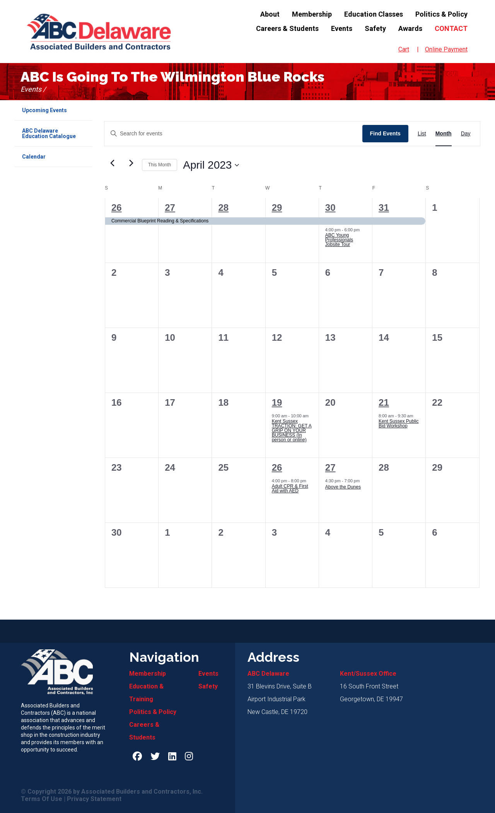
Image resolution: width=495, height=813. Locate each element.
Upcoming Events (44, 110)
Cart (403, 49)
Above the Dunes (343, 487)
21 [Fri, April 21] (384, 402)
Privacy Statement (94, 799)
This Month (159, 164)
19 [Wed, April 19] (277, 402)
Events (341, 28)
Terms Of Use (41, 799)
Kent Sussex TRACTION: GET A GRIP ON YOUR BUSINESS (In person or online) (292, 430)
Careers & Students (287, 28)
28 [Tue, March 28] (223, 207)
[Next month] (131, 163)
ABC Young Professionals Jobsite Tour (339, 240)
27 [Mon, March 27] (170, 207)
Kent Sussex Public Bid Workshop (398, 424)
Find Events (385, 133)
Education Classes (373, 14)
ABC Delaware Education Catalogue (49, 133)
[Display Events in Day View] (466, 133)
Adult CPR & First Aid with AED (290, 489)
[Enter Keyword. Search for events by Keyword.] (233, 133)
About (270, 14)
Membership (312, 14)
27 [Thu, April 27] (330, 467)
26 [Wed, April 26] (277, 467)
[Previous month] (112, 163)
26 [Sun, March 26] (116, 207)
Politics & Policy (441, 14)
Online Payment (446, 49)
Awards (410, 28)
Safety (375, 28)
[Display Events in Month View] (443, 133)
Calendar (34, 157)
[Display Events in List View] (422, 133)
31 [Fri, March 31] (384, 207)
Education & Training (146, 693)
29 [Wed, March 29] (277, 207)
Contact (451, 28)
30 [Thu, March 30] (330, 207)
